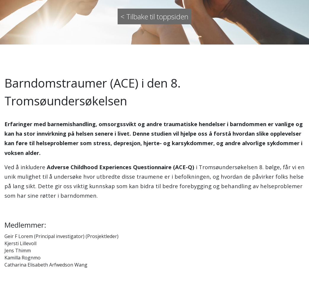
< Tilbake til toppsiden (154, 16)
